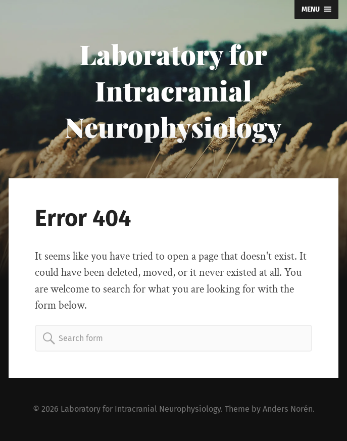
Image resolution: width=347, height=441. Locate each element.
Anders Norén (288, 409)
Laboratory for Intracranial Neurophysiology (173, 90)
